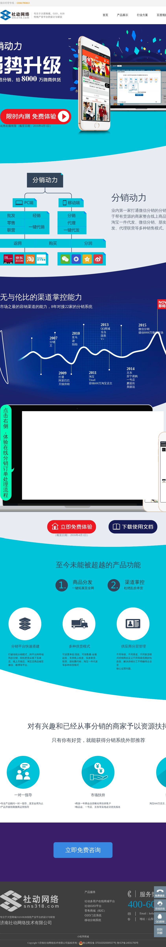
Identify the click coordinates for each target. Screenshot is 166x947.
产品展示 (122, 15)
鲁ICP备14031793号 (127, 942)
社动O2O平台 (93, 905)
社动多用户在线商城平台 (100, 901)
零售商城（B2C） (95, 910)
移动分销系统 (93, 920)
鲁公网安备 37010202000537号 (97, 943)
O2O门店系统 (93, 915)
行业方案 (142, 15)
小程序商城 (83, 936)
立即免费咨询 (83, 850)
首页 (105, 15)
